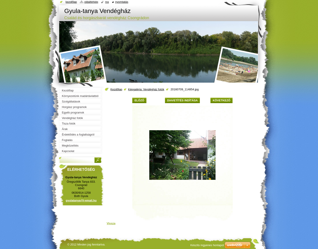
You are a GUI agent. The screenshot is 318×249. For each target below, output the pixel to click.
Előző (139, 100)
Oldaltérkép (91, 2)
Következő (221, 100)
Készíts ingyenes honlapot (207, 245)
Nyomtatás (121, 2)
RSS (107, 2)
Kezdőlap (116, 89)
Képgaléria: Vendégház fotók (146, 89)
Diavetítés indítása (182, 100)
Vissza (111, 223)
